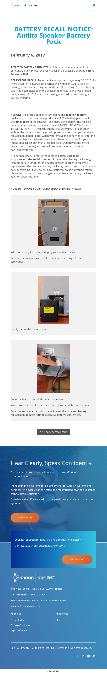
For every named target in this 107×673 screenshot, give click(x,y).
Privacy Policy (17, 620)
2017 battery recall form (53, 432)
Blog (58, 620)
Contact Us (77, 559)
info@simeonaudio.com (29, 606)
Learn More (25, 517)
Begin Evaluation (19, 630)
